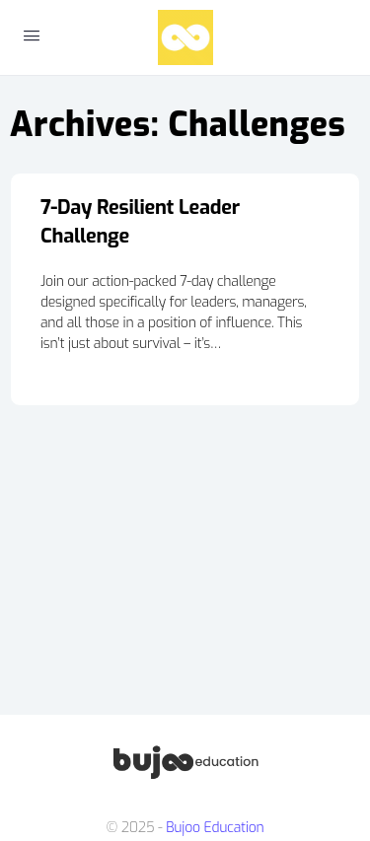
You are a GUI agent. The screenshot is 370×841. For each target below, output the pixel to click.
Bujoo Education (214, 827)
